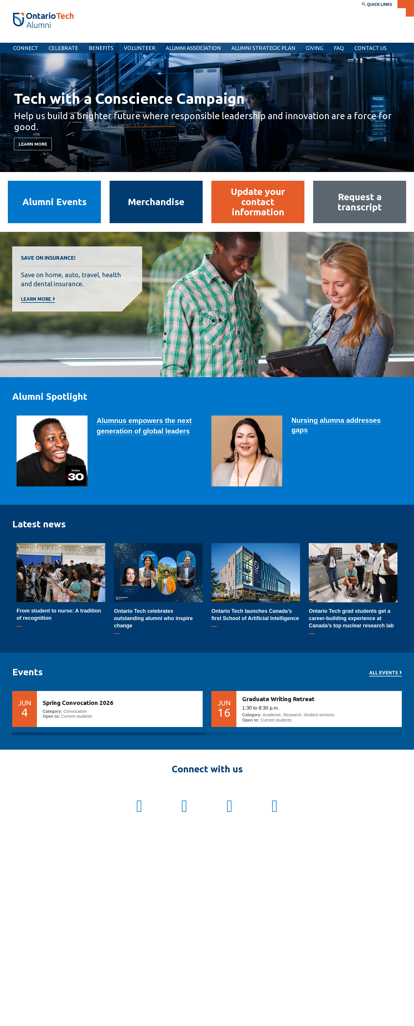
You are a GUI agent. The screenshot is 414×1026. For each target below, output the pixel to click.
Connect (25, 48)
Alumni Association (193, 48)
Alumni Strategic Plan (263, 48)
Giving (314, 48)
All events (383, 672)
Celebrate (63, 48)
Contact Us (370, 48)
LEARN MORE (33, 144)
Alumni (22, 37)
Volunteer (139, 48)
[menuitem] (315, 48)
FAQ (339, 48)
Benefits (101, 48)
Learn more (36, 299)
